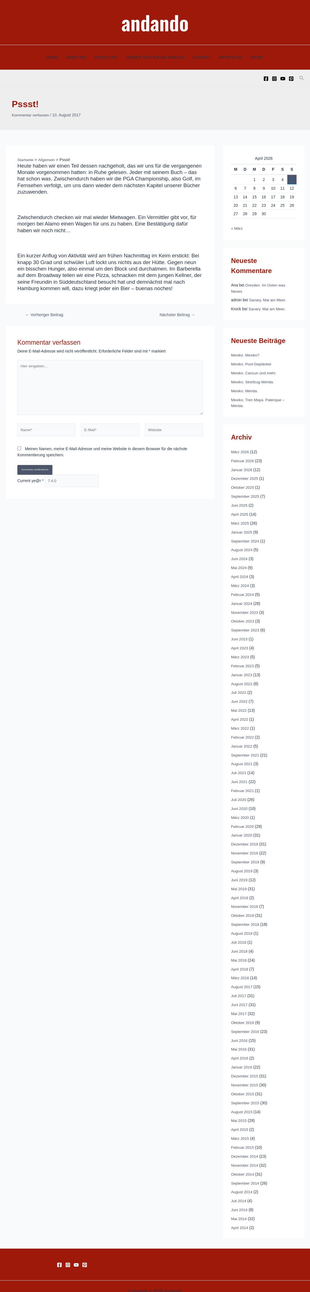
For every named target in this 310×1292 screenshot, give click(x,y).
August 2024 (242, 547)
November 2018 (245, 900)
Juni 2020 (239, 803)
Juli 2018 (239, 935)
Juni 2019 (239, 873)
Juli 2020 (239, 794)
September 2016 (245, 1023)
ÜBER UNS (76, 57)
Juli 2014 (239, 1190)
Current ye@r (30, 483)
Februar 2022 (243, 732)
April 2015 (240, 1120)
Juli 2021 (239, 767)
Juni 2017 (239, 997)
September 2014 (245, 1173)
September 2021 (245, 750)
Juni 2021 (239, 776)
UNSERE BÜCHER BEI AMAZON (155, 57)
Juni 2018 (239, 944)
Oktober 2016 (243, 1014)
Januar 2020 (242, 829)
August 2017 (242, 979)
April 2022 (240, 715)
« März (237, 228)
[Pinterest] (291, 78)
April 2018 (240, 961)
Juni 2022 (239, 697)
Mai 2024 (239, 565)
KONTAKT (201, 57)
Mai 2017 (239, 1006)
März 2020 (240, 812)
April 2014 (240, 1217)
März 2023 (240, 653)
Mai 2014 (239, 1208)
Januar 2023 (242, 671)
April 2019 (240, 891)
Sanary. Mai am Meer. (268, 299)
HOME (52, 57)
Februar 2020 (243, 820)
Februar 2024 (243, 591)
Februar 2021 (243, 785)
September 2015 (245, 1094)
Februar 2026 (243, 459)
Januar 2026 (242, 468)
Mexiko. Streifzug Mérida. (253, 381)
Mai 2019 (239, 882)
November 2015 (245, 1076)
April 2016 (240, 1049)
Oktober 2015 (243, 1085)
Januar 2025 (242, 530)
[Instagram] (274, 78)
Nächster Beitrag (176, 315)
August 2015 (242, 1102)
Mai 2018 (239, 953)
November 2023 (245, 609)
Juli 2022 (239, 688)
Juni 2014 (239, 1199)
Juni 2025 (239, 503)
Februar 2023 (243, 662)
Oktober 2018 (243, 908)
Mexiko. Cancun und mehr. (254, 372)
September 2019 (245, 856)
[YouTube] (282, 78)
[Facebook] (266, 78)
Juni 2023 (239, 635)
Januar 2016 (242, 1058)
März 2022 (240, 724)
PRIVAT (257, 57)
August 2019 (242, 865)
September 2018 (245, 917)
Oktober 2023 (243, 618)
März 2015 (240, 1129)
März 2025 (240, 521)
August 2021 (242, 759)
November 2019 (245, 847)
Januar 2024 (242, 600)
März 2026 (240, 450)
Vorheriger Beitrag (45, 315)
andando (155, 22)
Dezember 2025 (245, 477)
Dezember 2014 (245, 1147)
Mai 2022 (239, 706)
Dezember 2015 (245, 1067)
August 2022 (242, 679)
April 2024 (240, 574)
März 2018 (240, 970)
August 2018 (242, 926)
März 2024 (240, 583)
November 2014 (245, 1155)
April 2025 (240, 512)
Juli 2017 (239, 988)
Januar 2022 (242, 741)
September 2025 (245, 494)
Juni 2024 (239, 556)
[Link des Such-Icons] (301, 78)
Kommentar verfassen (31, 115)
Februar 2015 (243, 1138)
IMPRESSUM (230, 57)
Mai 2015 (239, 1111)
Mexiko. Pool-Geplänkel (251, 363)
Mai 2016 (239, 1041)
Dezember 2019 (245, 838)
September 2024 (245, 538)
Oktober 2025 (243, 485)
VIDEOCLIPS (106, 57)
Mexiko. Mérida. (245, 389)
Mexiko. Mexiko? (245, 354)
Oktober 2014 (243, 1164)
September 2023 (245, 626)
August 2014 (242, 1182)
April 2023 (240, 644)
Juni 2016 (239, 1032)
